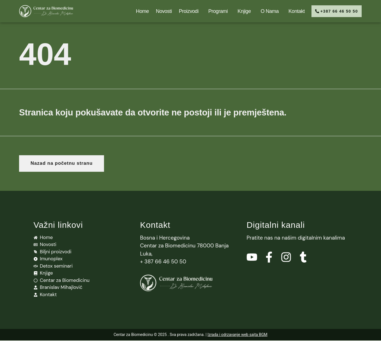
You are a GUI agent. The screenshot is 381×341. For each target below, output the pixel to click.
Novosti (160, 11)
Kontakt (293, 11)
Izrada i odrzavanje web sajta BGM (237, 335)
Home (138, 11)
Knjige (242, 11)
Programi (216, 11)
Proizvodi (186, 11)
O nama (267, 11)
